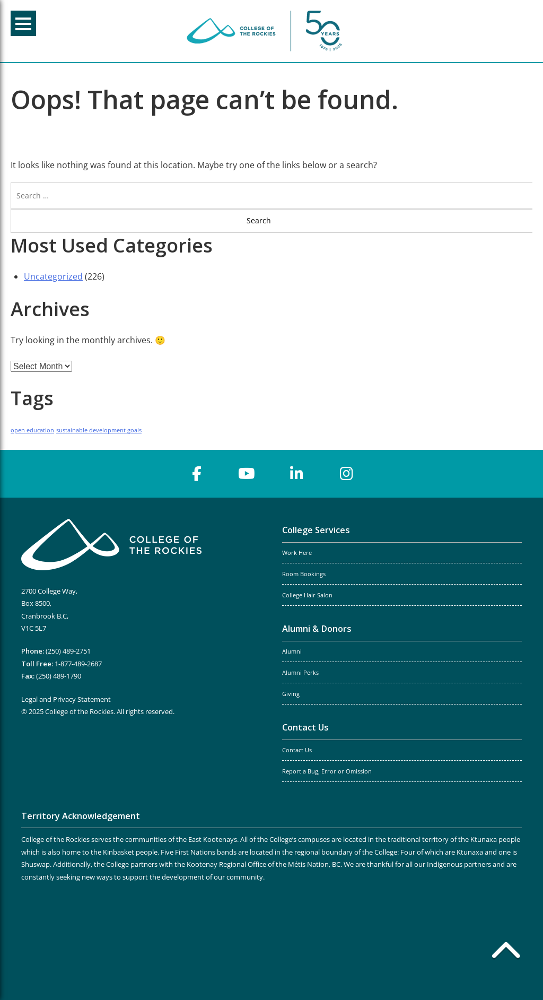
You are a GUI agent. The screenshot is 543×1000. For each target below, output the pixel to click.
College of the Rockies (266, 31)
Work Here (297, 552)
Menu (23, 24)
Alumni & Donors (317, 628)
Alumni (292, 651)
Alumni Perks (300, 672)
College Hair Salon (307, 595)
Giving (291, 694)
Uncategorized (53, 276)
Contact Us (305, 727)
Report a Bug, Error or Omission (327, 771)
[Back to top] (506, 952)
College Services (316, 530)
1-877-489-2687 (78, 663)
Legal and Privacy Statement (66, 699)
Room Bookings (304, 574)
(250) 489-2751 (68, 651)
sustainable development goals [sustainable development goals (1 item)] (99, 430)
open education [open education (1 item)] (32, 430)
